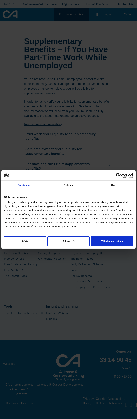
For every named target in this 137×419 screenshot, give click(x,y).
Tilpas (68, 241)
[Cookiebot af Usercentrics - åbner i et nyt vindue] (118, 175)
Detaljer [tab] (68, 185)
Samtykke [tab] (24, 185)
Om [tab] (113, 185)
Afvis (25, 241)
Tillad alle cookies (112, 241)
